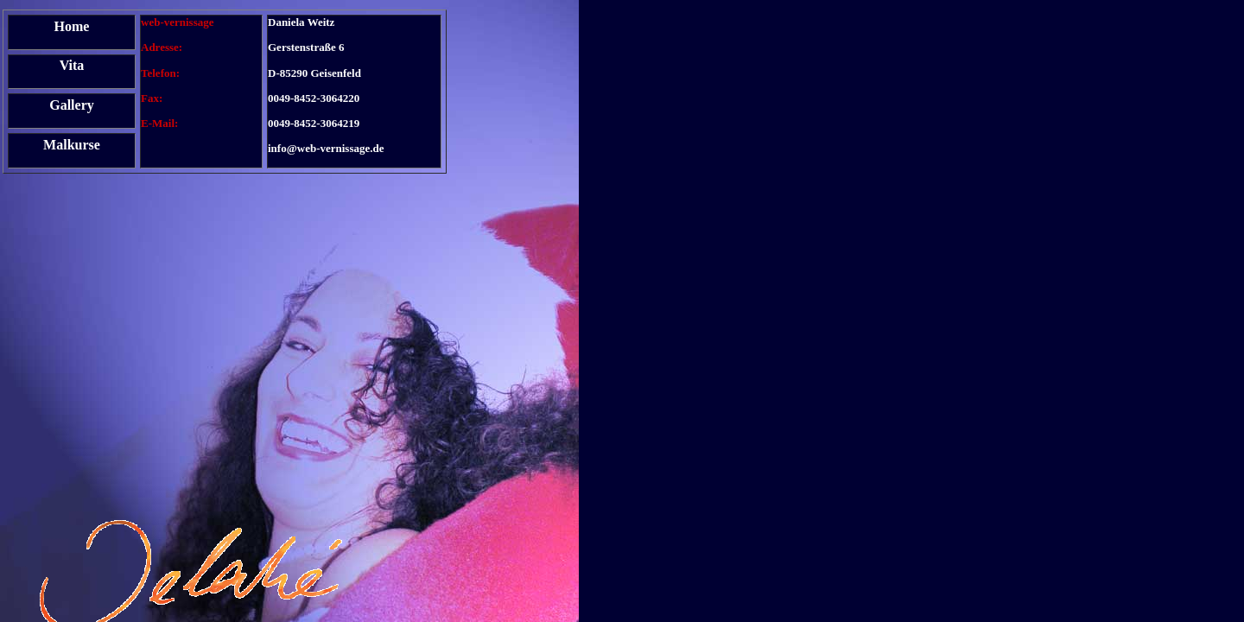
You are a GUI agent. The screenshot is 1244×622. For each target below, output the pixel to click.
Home (72, 26)
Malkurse (71, 144)
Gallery (71, 105)
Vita (72, 65)
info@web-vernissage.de (326, 148)
